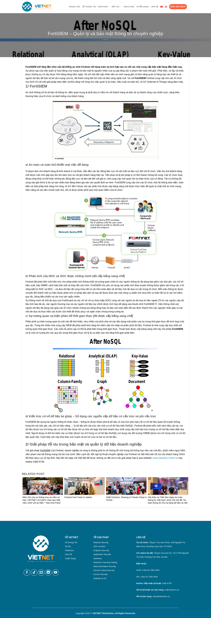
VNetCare (129, 7)
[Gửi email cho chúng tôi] (41, 572)
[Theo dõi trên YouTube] (55, 572)
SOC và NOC (99, 546)
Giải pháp (104, 6)
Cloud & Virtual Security (103, 570)
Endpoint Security (101, 550)
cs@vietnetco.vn (172, 590)
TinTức (68, 546)
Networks (97, 558)
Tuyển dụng (142, 7)
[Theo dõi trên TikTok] (34, 572)
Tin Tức (105, 29)
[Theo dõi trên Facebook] (27, 572)
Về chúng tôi (89, 7)
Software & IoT (100, 578)
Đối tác (117, 6)
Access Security (100, 574)
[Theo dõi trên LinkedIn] (48, 572)
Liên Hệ (154, 7)
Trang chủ (74, 7)
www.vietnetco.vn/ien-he (165, 458)
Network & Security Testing (105, 562)
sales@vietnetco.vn (161, 596)
